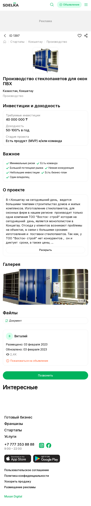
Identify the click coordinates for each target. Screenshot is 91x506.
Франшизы (13, 424)
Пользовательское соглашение (26, 470)
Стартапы (13, 430)
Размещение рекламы (20, 487)
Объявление (69, 4)
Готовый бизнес (18, 417)
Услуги (10, 436)
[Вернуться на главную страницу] (4, 41)
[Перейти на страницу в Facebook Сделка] (49, 446)
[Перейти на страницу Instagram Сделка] (41, 446)
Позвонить (45, 375)
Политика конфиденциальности (26, 475)
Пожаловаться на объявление (27, 361)
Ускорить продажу (17, 481)
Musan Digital (13, 496)
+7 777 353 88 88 (19, 444)
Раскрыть (45, 249)
